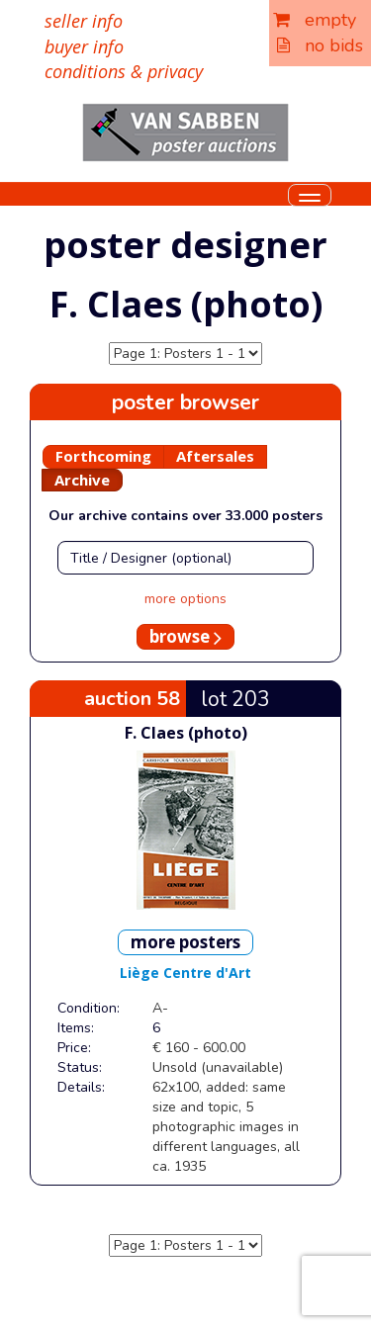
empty (314, 20)
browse (185, 636)
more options (185, 598)
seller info (84, 21)
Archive (82, 479)
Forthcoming (103, 456)
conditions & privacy (124, 71)
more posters (185, 941)
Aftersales (215, 456)
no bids (320, 45)
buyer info (84, 46)
